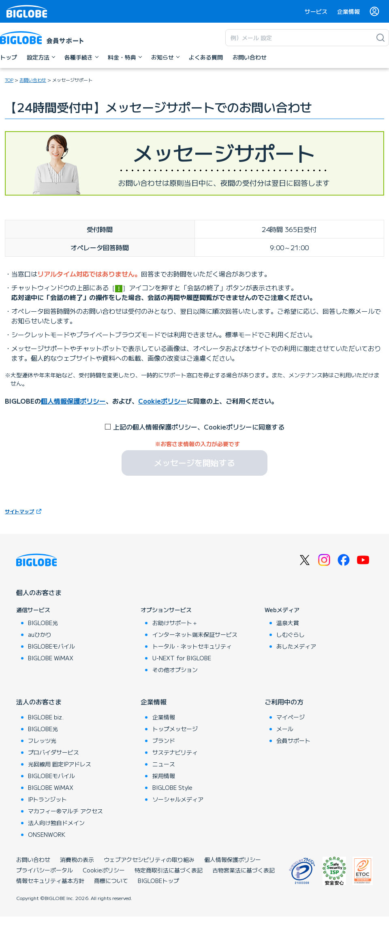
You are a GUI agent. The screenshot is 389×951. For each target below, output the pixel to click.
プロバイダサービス (53, 752)
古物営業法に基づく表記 (243, 870)
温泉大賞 (287, 623)
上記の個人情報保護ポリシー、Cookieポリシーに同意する (198, 427)
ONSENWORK (46, 834)
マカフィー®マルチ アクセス (65, 811)
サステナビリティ (175, 752)
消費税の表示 (77, 859)
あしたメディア (296, 646)
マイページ (290, 717)
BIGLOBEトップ (158, 880)
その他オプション (175, 670)
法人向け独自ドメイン (56, 823)
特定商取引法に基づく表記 (169, 870)
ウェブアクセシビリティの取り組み (149, 859)
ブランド (163, 740)
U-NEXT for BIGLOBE (181, 658)
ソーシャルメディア (177, 799)
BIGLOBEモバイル (51, 646)
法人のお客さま (39, 701)
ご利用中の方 (284, 701)
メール (284, 729)
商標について (111, 880)
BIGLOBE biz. (46, 717)
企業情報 (348, 11)
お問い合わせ (33, 859)
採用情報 (163, 776)
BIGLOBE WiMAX (50, 658)
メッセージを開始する (194, 462)
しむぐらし (290, 634)
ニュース (163, 764)
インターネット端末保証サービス (194, 634)
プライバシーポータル (44, 870)
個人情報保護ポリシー (73, 401)
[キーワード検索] (299, 38)
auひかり (39, 634)
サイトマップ (19, 511)
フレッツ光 (42, 740)
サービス (316, 11)
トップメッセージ (175, 729)
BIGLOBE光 (43, 623)
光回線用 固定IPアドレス (59, 764)
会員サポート (293, 740)
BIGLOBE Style (172, 787)
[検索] (380, 38)
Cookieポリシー (162, 401)
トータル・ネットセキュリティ (192, 646)
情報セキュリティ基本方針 (50, 880)
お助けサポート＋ (175, 623)
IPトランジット (47, 799)
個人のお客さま (39, 592)
